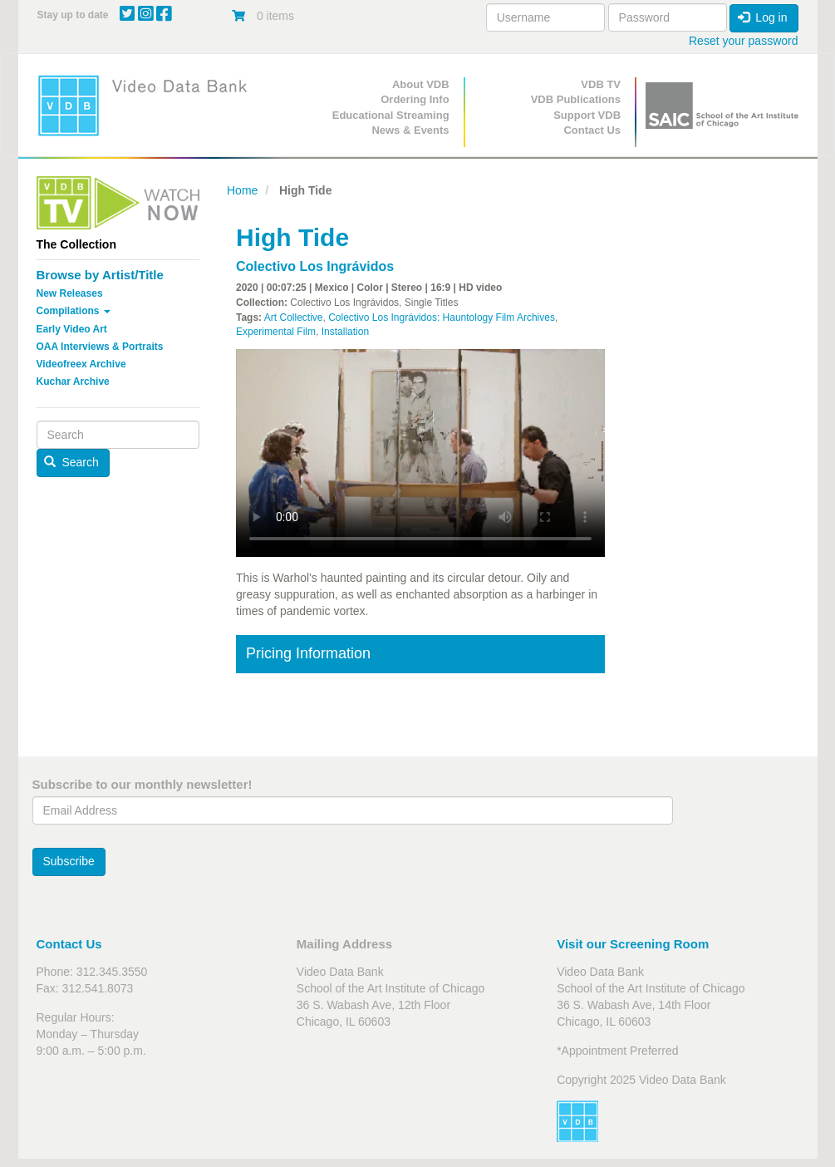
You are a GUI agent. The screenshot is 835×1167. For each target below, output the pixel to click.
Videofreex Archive (81, 364)
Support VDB (587, 115)
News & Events (410, 130)
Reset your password (743, 40)
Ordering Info (415, 99)
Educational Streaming (390, 115)
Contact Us (592, 130)
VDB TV (601, 84)
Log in (763, 17)
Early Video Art (72, 329)
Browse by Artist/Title (100, 275)
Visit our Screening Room (633, 944)
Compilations (74, 311)
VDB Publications (576, 99)
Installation (345, 331)
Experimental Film (276, 331)
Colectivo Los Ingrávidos (315, 266)
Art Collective (293, 317)
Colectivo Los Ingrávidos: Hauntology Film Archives (441, 317)
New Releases (70, 293)
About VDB (420, 84)
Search (71, 462)
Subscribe (69, 861)
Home (242, 190)
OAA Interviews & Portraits (100, 346)
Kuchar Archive (73, 381)
